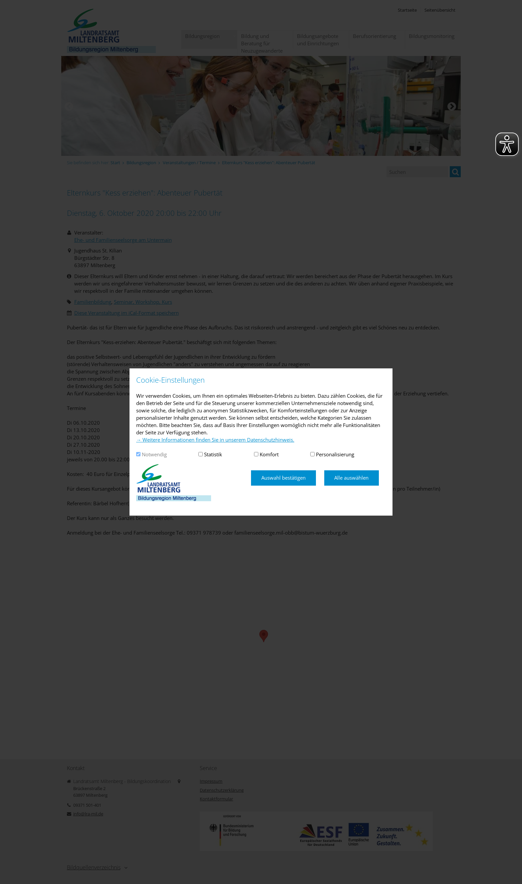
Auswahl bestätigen (283, 477)
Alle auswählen (351, 477)
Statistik (213, 454)
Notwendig (154, 454)
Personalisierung (335, 454)
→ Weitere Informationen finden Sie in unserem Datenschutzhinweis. (215, 439)
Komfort (269, 454)
